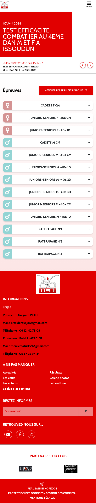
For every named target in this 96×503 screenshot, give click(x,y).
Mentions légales (42, 498)
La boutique (58, 383)
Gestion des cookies (60, 493)
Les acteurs (10, 383)
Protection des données (25, 493)
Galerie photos (59, 378)
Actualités (9, 372)
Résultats (56, 372)
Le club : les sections (16, 388)
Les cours (9, 378)
